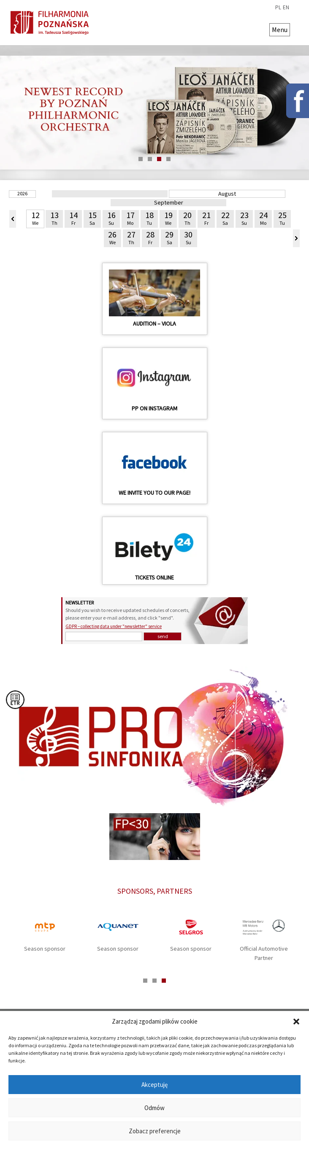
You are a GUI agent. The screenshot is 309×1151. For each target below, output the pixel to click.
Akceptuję (154, 1085)
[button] (296, 1021)
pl (278, 7)
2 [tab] (150, 159)
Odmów (154, 1108)
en (286, 7)
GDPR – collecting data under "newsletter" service (113, 626)
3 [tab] (159, 159)
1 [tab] (140, 159)
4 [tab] (168, 159)
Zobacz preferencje (155, 1131)
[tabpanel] (154, 113)
